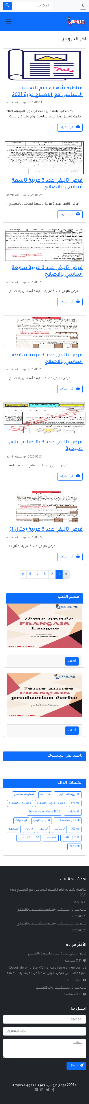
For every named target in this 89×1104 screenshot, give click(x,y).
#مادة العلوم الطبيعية (51, 803)
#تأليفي (43, 829)
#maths (45, 794)
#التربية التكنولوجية (68, 794)
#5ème (75, 829)
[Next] (23, 574)
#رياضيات (21, 820)
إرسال (76, 1065)
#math (29, 829)
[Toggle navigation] (9, 21)
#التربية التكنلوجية (20, 803)
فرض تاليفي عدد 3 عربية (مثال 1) (46, 530)
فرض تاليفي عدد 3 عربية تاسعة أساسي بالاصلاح (51, 909)
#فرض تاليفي (41, 820)
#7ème (75, 803)
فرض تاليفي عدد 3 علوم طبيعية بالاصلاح (57, 954)
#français (51, 837)
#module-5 (73, 812)
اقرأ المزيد (70, 127)
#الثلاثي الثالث (71, 837)
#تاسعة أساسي (28, 837)
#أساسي (59, 829)
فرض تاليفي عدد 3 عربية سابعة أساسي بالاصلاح (51, 924)
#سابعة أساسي (24, 794)
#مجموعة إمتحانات (68, 820)
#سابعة (14, 829)
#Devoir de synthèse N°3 (44, 812)
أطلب (72, 661)
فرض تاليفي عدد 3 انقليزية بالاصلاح (61, 987)
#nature (74, 846)
